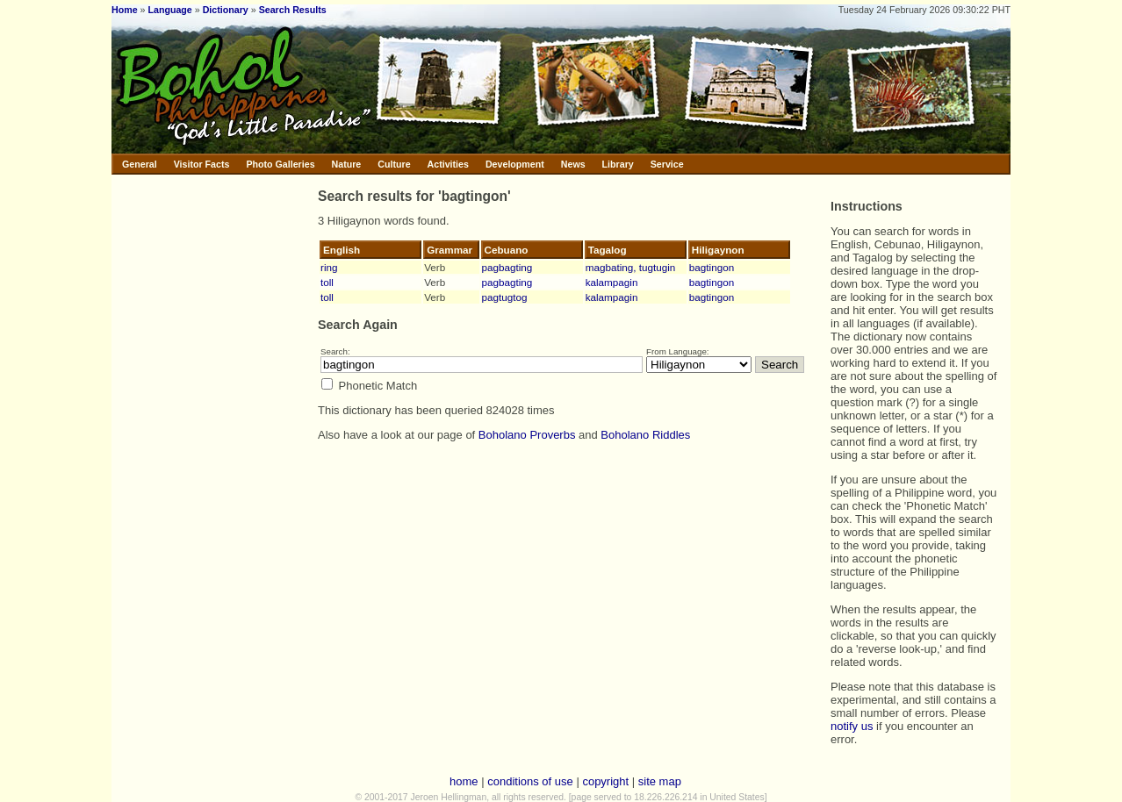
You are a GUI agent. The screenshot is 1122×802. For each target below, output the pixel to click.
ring (329, 267)
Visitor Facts (202, 164)
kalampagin (612, 282)
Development (514, 164)
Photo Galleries (280, 164)
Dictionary (225, 9)
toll (327, 282)
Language (169, 9)
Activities (448, 164)
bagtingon (711, 267)
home (464, 781)
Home (124, 9)
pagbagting (507, 267)
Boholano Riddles (645, 434)
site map (659, 781)
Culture (394, 164)
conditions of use (530, 781)
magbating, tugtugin (631, 267)
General (139, 164)
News (573, 164)
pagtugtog (505, 297)
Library (618, 164)
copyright (605, 781)
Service (667, 164)
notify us (852, 726)
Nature (347, 164)
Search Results (293, 9)
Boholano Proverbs (527, 434)
